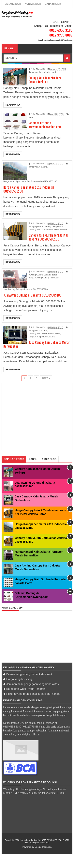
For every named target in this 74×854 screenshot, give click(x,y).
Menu (10, 48)
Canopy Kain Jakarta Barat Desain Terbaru (46, 80)
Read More (13, 105)
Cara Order (53, 4)
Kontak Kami (33, 4)
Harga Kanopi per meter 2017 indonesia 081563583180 (30, 181)
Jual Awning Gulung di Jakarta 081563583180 (25, 289)
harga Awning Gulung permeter (44, 277)
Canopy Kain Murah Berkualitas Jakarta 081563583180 (48, 237)
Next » (46, 378)
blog (31, 117)
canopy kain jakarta (38, 167)
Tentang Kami (12, 4)
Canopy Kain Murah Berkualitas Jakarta (48, 229)
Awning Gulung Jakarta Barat (43, 274)
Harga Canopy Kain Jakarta (42, 336)
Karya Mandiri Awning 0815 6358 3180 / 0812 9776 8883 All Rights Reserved (44, 841)
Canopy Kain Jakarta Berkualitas (44, 333)
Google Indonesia (43, 847)
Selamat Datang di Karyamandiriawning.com (45, 125)
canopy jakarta (36, 226)
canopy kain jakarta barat (44, 72)
